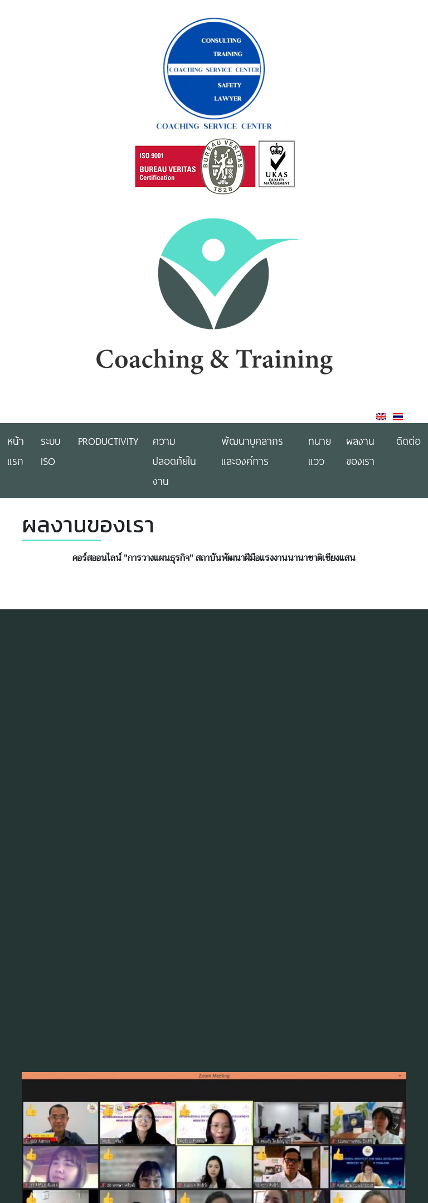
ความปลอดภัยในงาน (174, 460)
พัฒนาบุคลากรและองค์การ (252, 450)
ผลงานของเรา (360, 450)
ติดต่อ (408, 440)
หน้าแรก (15, 450)
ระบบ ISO (50, 450)
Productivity (108, 440)
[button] (396, 1192)
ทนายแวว (319, 450)
